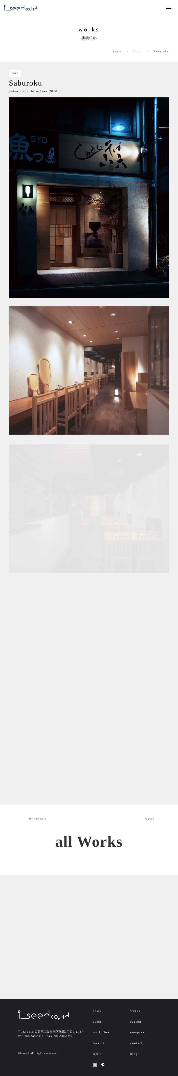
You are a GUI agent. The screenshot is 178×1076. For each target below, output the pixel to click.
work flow (101, 1032)
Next (152, 819)
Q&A (97, 1054)
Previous (35, 819)
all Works (89, 841)
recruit (98, 1043)
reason (135, 1021)
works (135, 1011)
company (137, 1032)
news (97, 1011)
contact (136, 1043)
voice (97, 1021)
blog (134, 1054)
